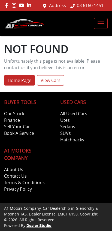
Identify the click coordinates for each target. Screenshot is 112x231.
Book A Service (19, 133)
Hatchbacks (72, 140)
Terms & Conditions (24, 183)
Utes (65, 120)
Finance (12, 120)
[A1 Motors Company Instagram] (15, 5)
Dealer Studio (39, 226)
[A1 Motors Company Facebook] (7, 5)
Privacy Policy (18, 189)
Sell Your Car (17, 127)
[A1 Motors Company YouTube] (22, 5)
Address (57, 5)
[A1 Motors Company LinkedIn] (30, 5)
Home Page (19, 80)
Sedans (67, 127)
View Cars (50, 80)
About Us (13, 169)
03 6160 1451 (90, 5)
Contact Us (15, 176)
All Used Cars (73, 114)
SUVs (65, 133)
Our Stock (14, 114)
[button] (101, 23)
